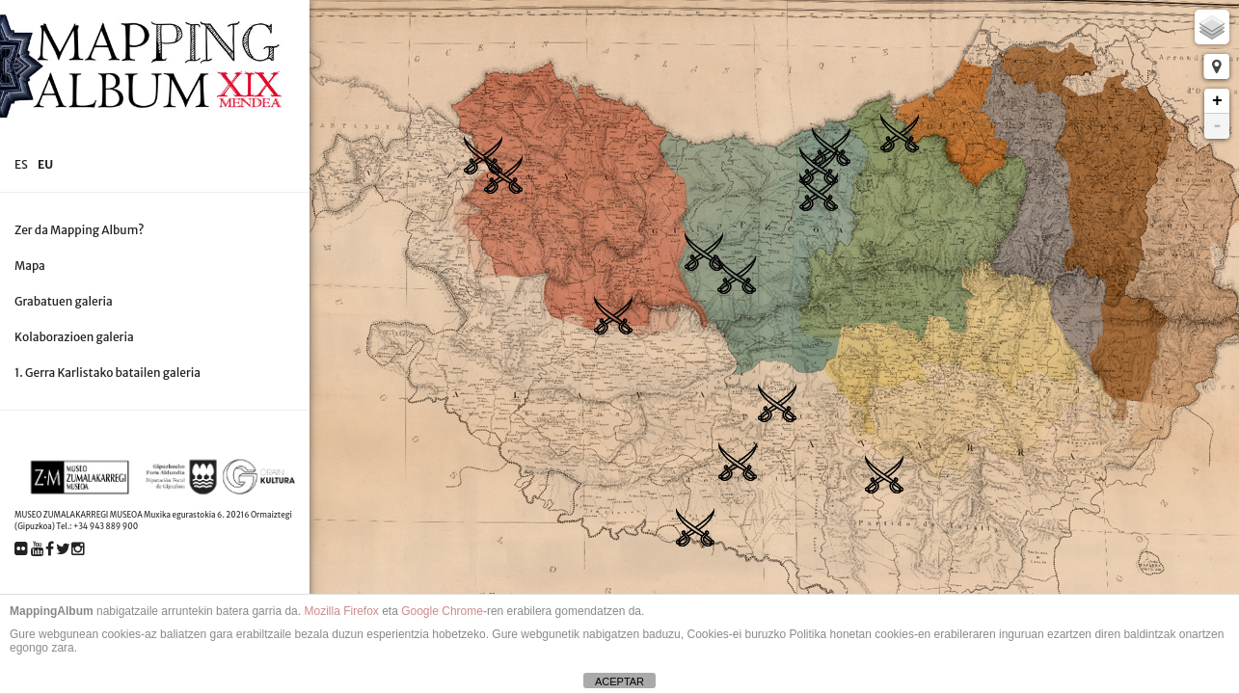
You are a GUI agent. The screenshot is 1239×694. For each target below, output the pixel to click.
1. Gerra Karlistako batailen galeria (107, 372)
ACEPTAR (619, 681)
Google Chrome (442, 611)
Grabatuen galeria (63, 301)
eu (45, 164)
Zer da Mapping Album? (79, 230)
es (21, 164)
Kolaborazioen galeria (74, 337)
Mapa (29, 265)
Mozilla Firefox (341, 611)
